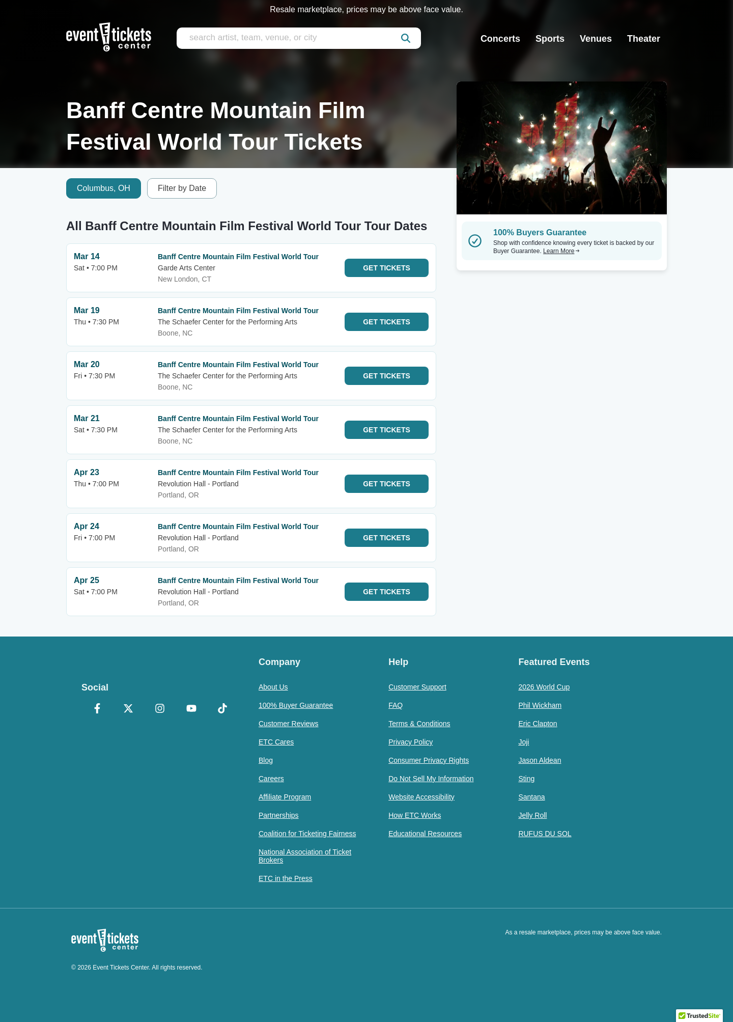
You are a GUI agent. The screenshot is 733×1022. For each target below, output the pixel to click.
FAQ (395, 705)
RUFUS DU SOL (544, 834)
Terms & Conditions (419, 724)
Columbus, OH (103, 188)
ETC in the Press (286, 878)
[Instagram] (160, 709)
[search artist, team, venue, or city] (299, 38)
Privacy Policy (410, 742)
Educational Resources (425, 834)
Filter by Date (182, 188)
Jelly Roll (532, 815)
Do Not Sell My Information (430, 779)
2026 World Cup (544, 687)
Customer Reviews (288, 724)
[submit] (406, 38)
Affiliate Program (285, 797)
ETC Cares (276, 742)
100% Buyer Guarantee (296, 705)
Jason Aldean (539, 760)
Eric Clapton (537, 724)
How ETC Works (414, 815)
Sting (526, 779)
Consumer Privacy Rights (428, 760)
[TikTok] (222, 709)
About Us (273, 687)
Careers (271, 779)
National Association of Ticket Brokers (305, 856)
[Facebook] (97, 709)
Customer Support (417, 687)
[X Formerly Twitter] (129, 709)
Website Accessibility (421, 797)
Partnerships (279, 815)
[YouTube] (191, 709)
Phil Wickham (539, 705)
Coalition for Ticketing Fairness (307, 834)
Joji (523, 742)
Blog (266, 760)
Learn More (561, 251)
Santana (531, 797)
